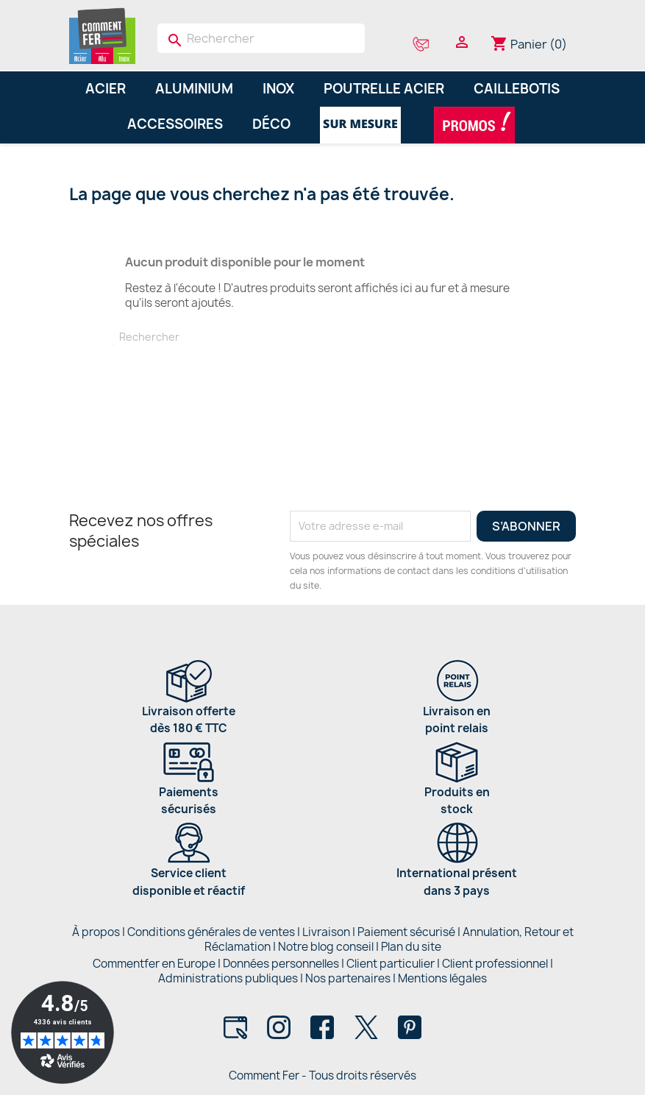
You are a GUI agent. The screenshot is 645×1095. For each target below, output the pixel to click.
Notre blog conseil (326, 946)
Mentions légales (442, 978)
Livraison (326, 932)
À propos (96, 932)
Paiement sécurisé (406, 932)
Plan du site (411, 946)
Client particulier (390, 963)
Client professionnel (495, 963)
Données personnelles (281, 963)
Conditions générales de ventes (211, 932)
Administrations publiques (228, 978)
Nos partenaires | (351, 978)
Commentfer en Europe (154, 963)
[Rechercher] (261, 38)
